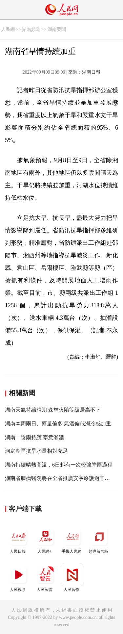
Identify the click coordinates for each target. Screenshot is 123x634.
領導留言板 (99, 539)
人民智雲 (45, 577)
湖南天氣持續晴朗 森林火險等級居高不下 (53, 410)
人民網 (8, 29)
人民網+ (45, 539)
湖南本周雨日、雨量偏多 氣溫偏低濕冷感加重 (58, 423)
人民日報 (18, 539)
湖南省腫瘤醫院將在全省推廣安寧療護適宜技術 (60, 478)
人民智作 (72, 577)
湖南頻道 (31, 29)
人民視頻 (18, 577)
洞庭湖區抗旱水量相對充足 (36, 451)
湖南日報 (91, 72)
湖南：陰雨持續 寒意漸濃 (34, 437)
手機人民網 (72, 539)
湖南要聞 (57, 29)
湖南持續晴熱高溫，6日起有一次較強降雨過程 (59, 465)
